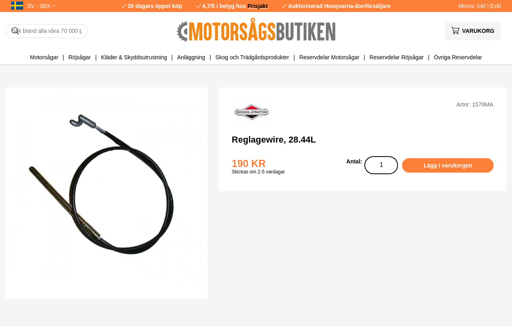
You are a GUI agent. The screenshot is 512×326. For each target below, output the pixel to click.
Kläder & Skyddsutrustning (134, 57)
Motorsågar (44, 57)
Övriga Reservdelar (458, 57)
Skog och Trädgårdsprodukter (252, 57)
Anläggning (191, 57)
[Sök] (47, 31)
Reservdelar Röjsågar (397, 57)
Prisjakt (258, 6)
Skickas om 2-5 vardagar (258, 172)
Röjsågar (79, 57)
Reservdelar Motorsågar (329, 57)
